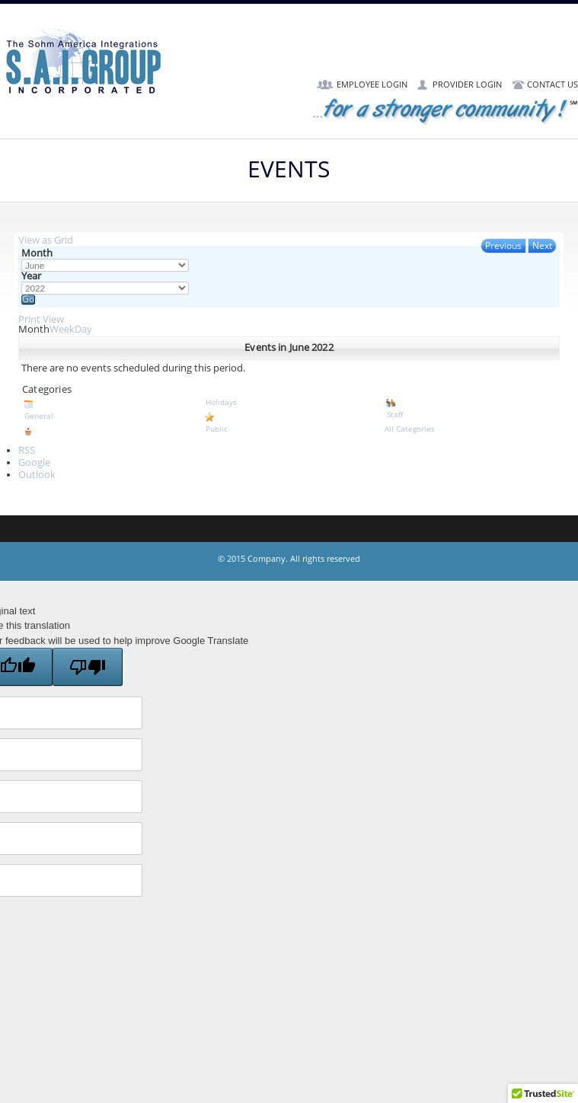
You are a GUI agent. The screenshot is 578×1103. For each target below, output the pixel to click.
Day (83, 330)
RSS (26, 451)
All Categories (410, 429)
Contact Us (552, 85)
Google (34, 463)
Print (41, 320)
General (107, 409)
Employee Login (372, 85)
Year (31, 277)
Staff (470, 408)
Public (289, 422)
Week (62, 330)
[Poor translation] (88, 667)
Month (37, 254)
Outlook (37, 475)
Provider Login (467, 85)
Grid (45, 240)
